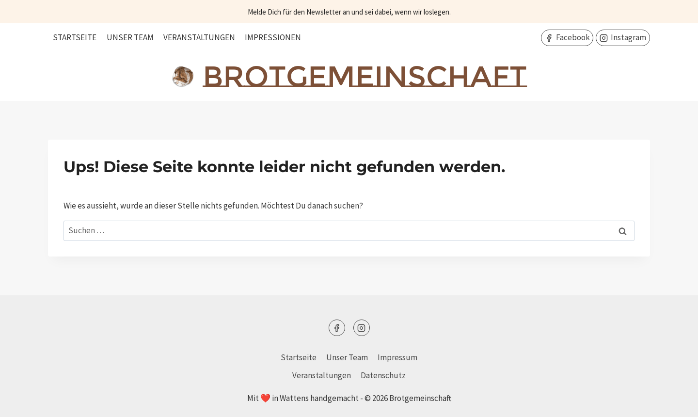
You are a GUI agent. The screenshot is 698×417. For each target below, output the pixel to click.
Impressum (397, 357)
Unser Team (130, 37)
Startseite (74, 37)
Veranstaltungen (199, 37)
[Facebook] (337, 328)
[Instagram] (361, 328)
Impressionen (273, 37)
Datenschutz (383, 375)
